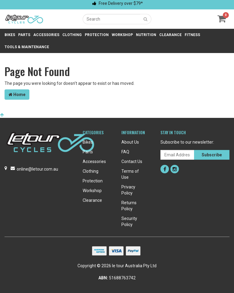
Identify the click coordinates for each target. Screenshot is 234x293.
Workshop (122, 35)
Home (16, 94)
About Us (130, 142)
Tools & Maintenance (27, 47)
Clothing (72, 35)
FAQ (125, 151)
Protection (97, 35)
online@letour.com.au (37, 169)
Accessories (46, 35)
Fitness (192, 35)
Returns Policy (129, 205)
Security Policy (129, 221)
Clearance (170, 35)
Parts (24, 35)
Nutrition (146, 35)
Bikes (10, 35)
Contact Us (131, 161)
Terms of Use (130, 174)
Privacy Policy (128, 190)
